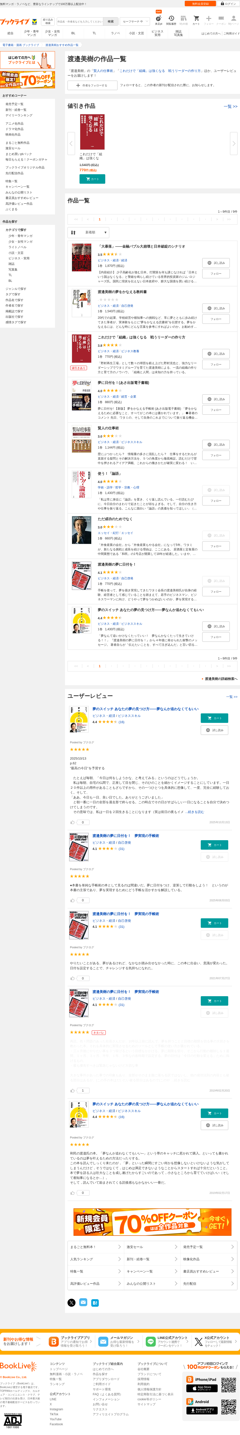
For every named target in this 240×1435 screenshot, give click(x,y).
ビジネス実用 (158, 33)
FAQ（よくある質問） (108, 1394)
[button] (92, 179)
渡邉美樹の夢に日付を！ (117, 564)
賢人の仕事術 (103, 71)
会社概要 (144, 1369)
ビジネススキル (131, 442)
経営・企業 (128, 396)
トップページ (59, 1369)
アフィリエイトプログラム (111, 1414)
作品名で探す (15, 300)
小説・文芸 (136, 33)
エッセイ (127, 533)
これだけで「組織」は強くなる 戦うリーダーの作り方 (160, 71)
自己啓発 (127, 306)
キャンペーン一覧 (18, 186)
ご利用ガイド (232, 33)
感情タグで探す (16, 322)
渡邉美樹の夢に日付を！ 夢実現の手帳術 (125, 836)
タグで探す (13, 294)
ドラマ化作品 (15, 129)
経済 (124, 260)
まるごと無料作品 (18, 143)
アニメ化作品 (15, 123)
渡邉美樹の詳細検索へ (221, 679)
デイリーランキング (19, 115)
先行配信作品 (15, 173)
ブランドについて (150, 1374)
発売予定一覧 (15, 104)
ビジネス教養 (130, 351)
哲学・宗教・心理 (127, 487)
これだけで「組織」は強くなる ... (91, 158)
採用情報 (144, 1379)
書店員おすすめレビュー (22, 198)
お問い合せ (100, 1404)
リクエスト (100, 1409)
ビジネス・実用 (19, 258)
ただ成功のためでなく (115, 519)
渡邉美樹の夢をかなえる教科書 (122, 292)
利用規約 (144, 1384)
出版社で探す (15, 317)
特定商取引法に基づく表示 (156, 1394)
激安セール (13, 148)
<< (76, 219)
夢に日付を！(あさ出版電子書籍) (123, 383)
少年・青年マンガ (31, 33)
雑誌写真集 (178, 33)
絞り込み (48, 21)
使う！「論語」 (110, 474)
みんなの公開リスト (19, 192)
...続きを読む (194, 812)
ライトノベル (17, 247)
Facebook (56, 1424)
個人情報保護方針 (150, 1389)
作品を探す (100, 1374)
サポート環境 (102, 1389)
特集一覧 (12, 181)
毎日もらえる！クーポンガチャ (27, 159)
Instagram (56, 1409)
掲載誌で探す (15, 311)
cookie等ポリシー (149, 1399)
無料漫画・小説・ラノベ (66, 1374)
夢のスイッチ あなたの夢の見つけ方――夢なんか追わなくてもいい (151, 610)
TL (94, 33)
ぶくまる (12, 209)
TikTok (54, 1414)
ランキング (57, 1384)
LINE (53, 1399)
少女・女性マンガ (52, 33)
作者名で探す (15, 305)
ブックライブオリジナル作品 (25, 167)
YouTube (56, 1419)
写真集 (13, 269)
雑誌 (11, 264)
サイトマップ (147, 1404)
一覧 (231, 106)
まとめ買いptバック (19, 154)
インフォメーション (106, 1399)
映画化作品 (13, 134)
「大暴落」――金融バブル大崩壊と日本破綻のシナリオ (141, 246)
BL (74, 33)
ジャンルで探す (16, 289)
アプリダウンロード (106, 1379)
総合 (11, 33)
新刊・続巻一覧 (16, 110)
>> (229, 219)
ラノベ (115, 33)
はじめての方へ (211, 33)
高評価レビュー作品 (19, 203)
